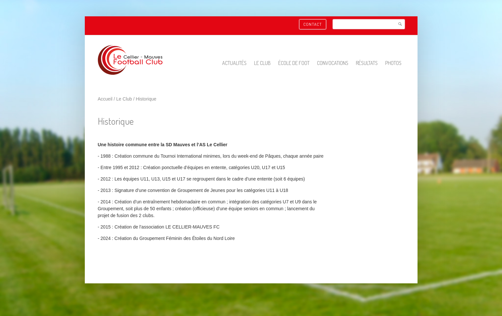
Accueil (105, 99)
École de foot (294, 63)
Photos (393, 63)
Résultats (367, 63)
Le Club (262, 63)
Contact (312, 24)
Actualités (234, 63)
